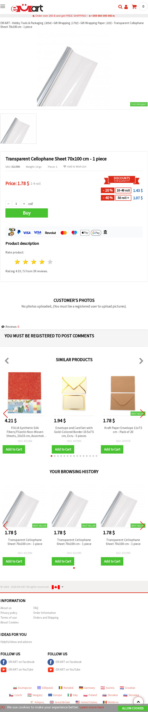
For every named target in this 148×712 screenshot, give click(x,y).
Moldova (110, 702)
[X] (2, 707)
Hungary (35, 695)
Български (22, 688)
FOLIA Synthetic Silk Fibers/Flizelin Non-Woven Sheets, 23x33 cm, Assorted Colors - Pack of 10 (25, 432)
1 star (17, 262)
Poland (90, 695)
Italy (73, 695)
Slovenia (131, 695)
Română (66, 688)
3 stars (34, 262)
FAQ (35, 608)
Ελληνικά (45, 688)
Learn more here (91, 707)
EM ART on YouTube (16, 670)
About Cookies (9, 622)
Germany (87, 688)
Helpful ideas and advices (16, 642)
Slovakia (110, 695)
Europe (55, 695)
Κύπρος (37, 702)
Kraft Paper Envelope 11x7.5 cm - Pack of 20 (123, 430)
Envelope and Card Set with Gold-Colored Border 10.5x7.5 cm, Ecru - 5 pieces (74, 432)
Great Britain (60, 702)
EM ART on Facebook (17, 662)
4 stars (42, 262)
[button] (51, 456)
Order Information (44, 613)
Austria (107, 688)
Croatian (127, 688)
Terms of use (8, 617)
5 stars (50, 262)
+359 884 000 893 (101, 15)
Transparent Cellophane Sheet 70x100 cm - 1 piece (25, 542)
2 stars (26, 262)
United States (86, 702)
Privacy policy (8, 613)
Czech (15, 695)
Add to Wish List (74, 166)
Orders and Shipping (46, 617)
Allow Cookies (133, 708)
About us (6, 608)
